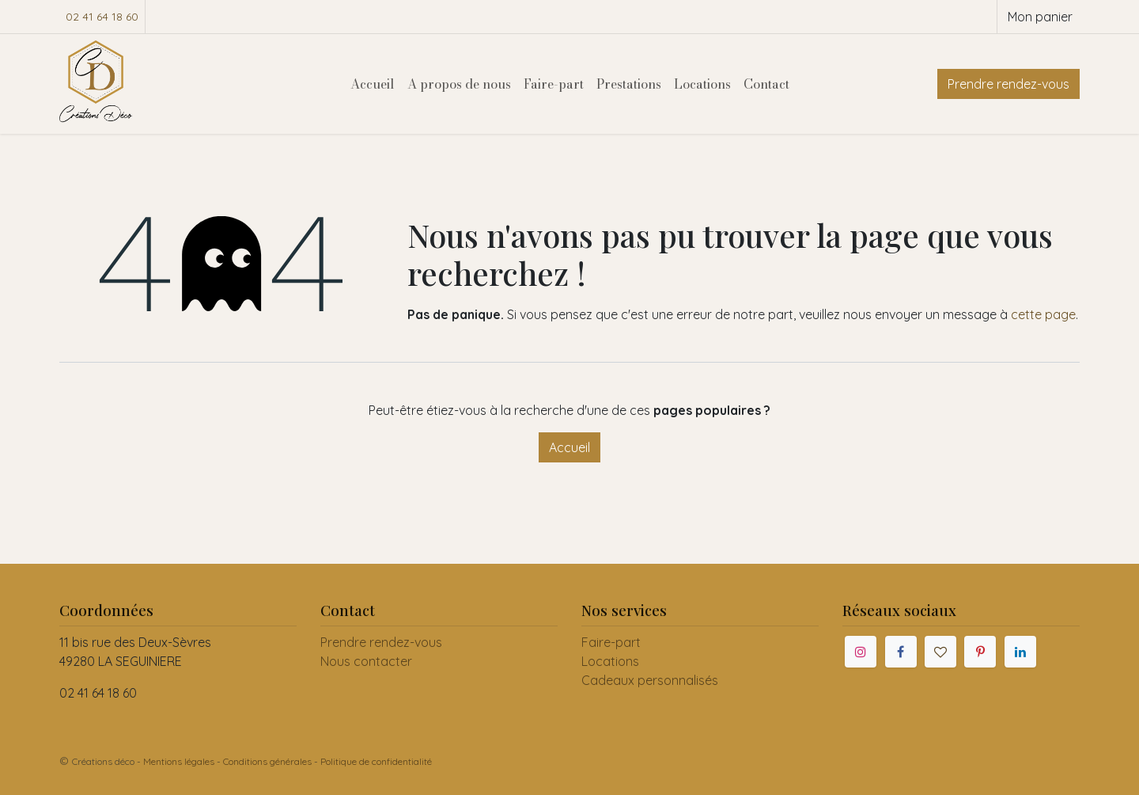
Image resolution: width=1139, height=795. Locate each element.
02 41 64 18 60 (102, 17)
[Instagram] (860, 652)
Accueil (569, 447)
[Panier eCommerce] (1038, 16)
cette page (1043, 314)
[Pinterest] (980, 652)
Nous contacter (366, 661)
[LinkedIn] (1020, 652)
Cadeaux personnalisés (649, 680)
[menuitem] (372, 84)
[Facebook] (901, 652)
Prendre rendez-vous (1008, 84)
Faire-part (611, 642)
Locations (610, 661)
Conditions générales (267, 761)
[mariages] (940, 652)
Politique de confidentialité (376, 761)
